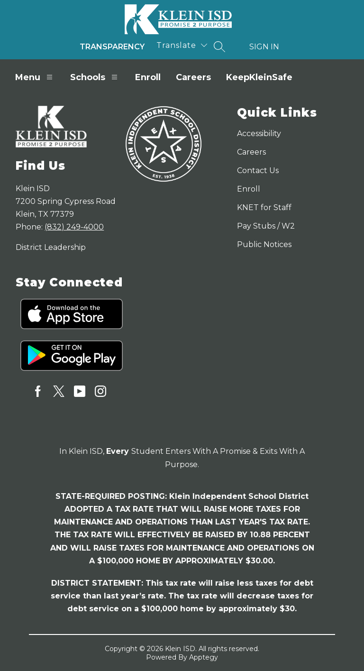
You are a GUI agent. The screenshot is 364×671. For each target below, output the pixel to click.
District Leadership (51, 247)
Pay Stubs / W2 (266, 225)
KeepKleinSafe (259, 77)
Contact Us (258, 170)
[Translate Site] (181, 45)
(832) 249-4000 (74, 226)
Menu (35, 77)
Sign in (264, 46)
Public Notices (264, 244)
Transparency (112, 46)
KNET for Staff (264, 207)
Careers (193, 77)
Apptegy (203, 657)
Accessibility (259, 133)
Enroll (148, 77)
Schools (95, 77)
